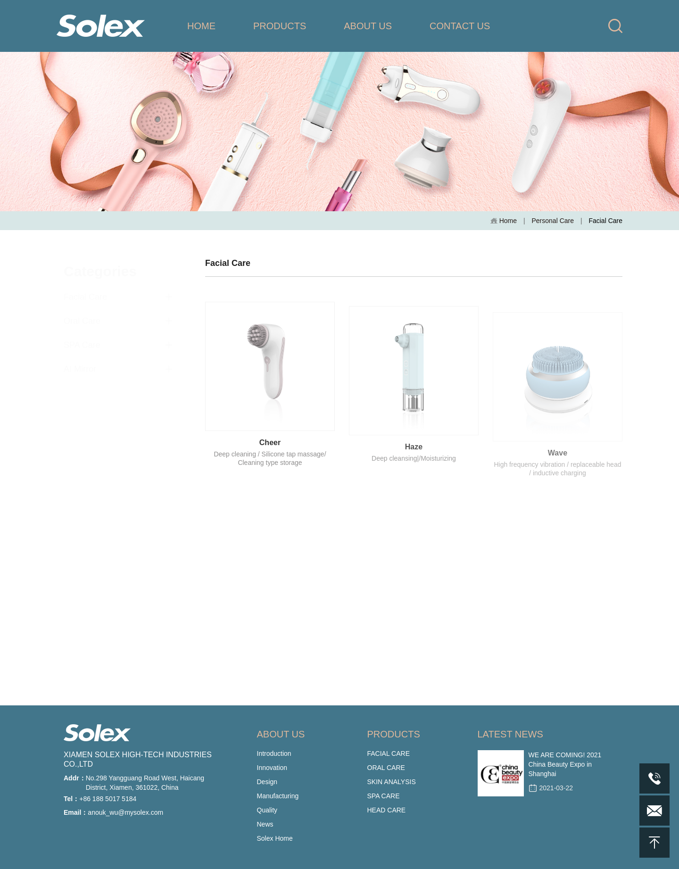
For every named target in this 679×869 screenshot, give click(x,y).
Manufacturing (278, 796)
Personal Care (552, 220)
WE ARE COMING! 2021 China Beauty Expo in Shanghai (565, 764)
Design (267, 782)
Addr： (75, 778)
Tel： (71, 799)
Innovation (272, 767)
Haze (413, 453)
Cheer (270, 447)
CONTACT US (460, 26)
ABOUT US (368, 26)
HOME (201, 26)
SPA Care (82, 337)
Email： (76, 812)
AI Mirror (80, 361)
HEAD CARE (386, 810)
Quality (267, 810)
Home (503, 221)
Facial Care (85, 289)
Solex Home (275, 838)
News (265, 824)
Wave (557, 461)
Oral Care (82, 313)
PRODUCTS (279, 26)
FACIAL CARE (388, 753)
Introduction (274, 753)
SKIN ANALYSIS (391, 782)
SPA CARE (383, 796)
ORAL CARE (386, 767)
